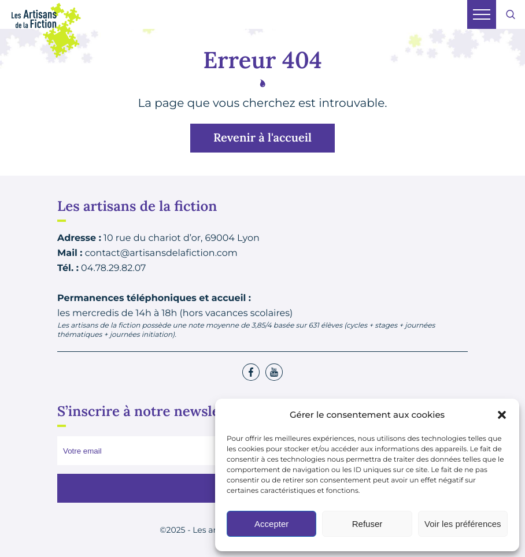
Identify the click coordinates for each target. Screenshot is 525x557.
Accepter (271, 524)
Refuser (367, 524)
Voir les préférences (462, 524)
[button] (502, 415)
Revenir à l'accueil (262, 138)
